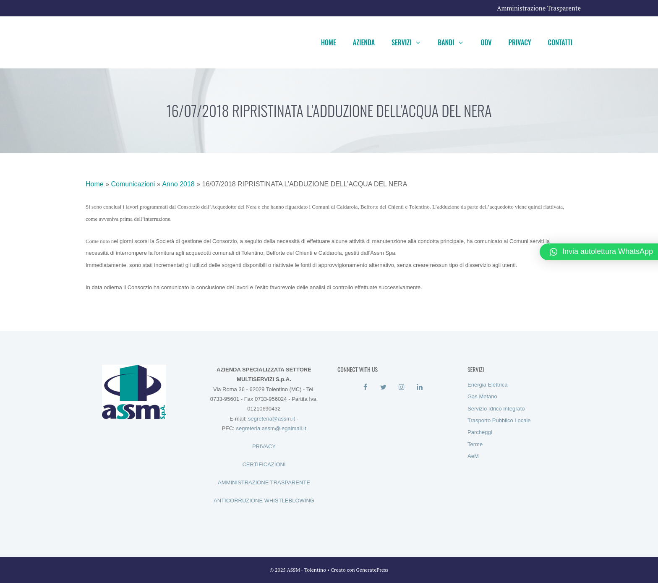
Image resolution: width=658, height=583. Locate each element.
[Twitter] (383, 387)
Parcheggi (479, 432)
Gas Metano (482, 396)
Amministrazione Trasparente (539, 8)
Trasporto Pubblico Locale (499, 420)
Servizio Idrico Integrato (496, 408)
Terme (475, 444)
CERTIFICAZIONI (263, 464)
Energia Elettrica (487, 385)
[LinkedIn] (419, 387)
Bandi (455, 42)
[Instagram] (401, 387)
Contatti (560, 42)
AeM (473, 456)
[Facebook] (365, 387)
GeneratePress (372, 570)
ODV (485, 42)
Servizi (410, 42)
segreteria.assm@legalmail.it (271, 428)
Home (328, 42)
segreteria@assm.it (271, 419)
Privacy (520, 42)
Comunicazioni (133, 184)
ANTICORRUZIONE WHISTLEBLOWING (264, 500)
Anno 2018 (178, 184)
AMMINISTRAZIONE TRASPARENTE (264, 482)
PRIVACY (264, 446)
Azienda (364, 42)
